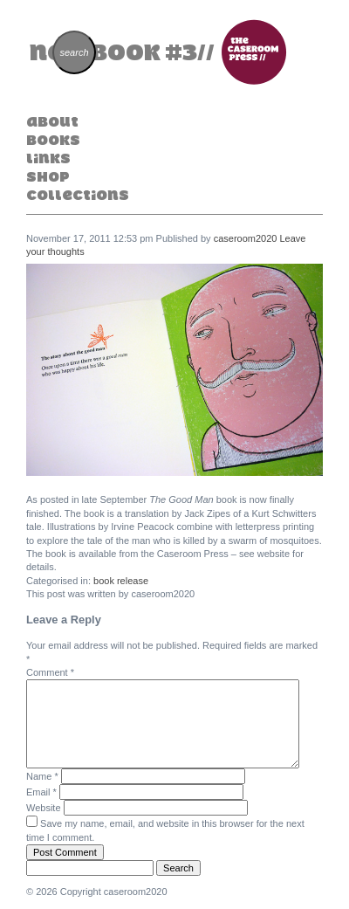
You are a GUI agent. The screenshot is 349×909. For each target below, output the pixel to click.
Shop (48, 176)
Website (43, 807)
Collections (77, 194)
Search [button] (178, 868)
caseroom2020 (245, 238)
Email (41, 792)
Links (48, 158)
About (52, 121)
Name (42, 776)
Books (53, 139)
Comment (50, 672)
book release (120, 580)
